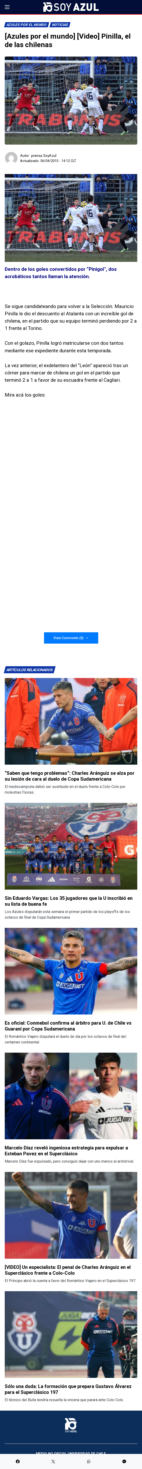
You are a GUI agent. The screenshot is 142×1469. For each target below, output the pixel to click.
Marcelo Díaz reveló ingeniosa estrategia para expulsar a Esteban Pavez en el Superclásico (66, 1151)
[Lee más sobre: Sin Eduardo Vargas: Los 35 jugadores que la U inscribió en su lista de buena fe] (71, 846)
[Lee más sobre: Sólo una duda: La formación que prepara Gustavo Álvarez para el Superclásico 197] (71, 1334)
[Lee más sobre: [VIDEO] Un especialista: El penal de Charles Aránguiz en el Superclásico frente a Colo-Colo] (71, 1215)
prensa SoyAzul (43, 155)
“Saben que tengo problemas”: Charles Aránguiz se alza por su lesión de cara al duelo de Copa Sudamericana (69, 776)
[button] (7, 7)
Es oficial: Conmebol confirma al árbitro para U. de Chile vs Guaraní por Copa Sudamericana (68, 1026)
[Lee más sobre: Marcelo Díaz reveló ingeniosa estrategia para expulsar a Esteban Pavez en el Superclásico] (71, 1096)
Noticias (60, 25)
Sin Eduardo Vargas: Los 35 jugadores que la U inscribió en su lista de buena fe (69, 901)
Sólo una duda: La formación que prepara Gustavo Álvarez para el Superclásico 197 (68, 1389)
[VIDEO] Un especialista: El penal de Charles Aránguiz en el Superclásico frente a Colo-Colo (68, 1270)
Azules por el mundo (26, 25)
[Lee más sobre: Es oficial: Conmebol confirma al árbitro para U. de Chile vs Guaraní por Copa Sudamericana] (71, 971)
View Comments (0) (68, 638)
